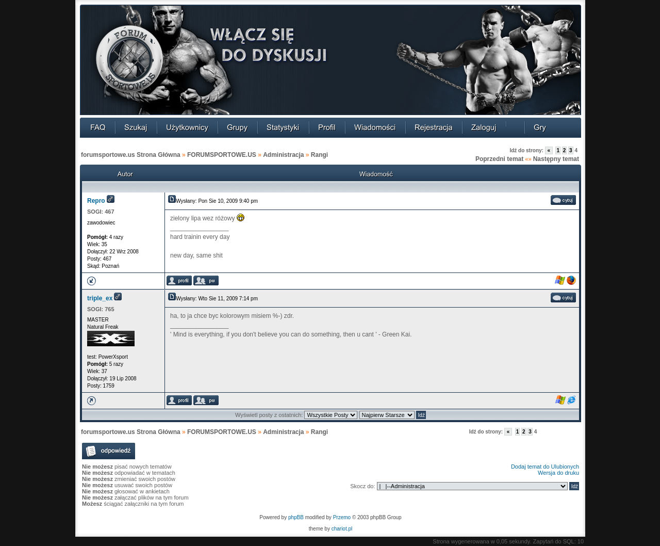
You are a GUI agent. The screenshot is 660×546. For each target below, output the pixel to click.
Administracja (283, 154)
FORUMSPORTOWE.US (221, 154)
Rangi (319, 154)
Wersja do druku (558, 473)
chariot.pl (342, 529)
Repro (96, 200)
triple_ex (99, 298)
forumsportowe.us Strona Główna (130, 154)
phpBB (296, 517)
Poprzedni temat (499, 159)
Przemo (342, 517)
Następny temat (556, 159)
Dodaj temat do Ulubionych (545, 466)
